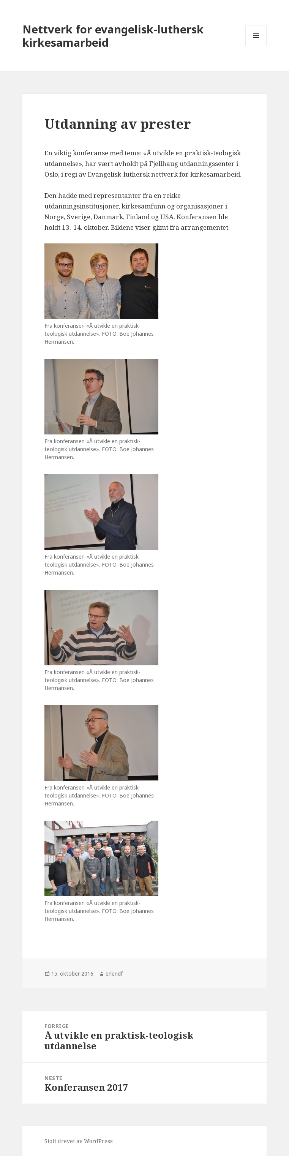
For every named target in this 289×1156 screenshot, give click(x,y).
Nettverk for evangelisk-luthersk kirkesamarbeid (113, 36)
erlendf (114, 973)
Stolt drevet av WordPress (78, 1141)
